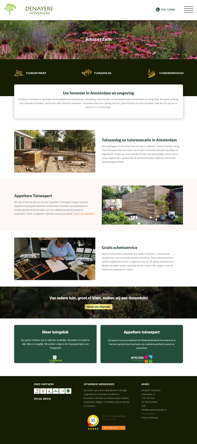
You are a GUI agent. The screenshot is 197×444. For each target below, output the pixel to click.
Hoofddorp (109, 402)
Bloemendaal (114, 398)
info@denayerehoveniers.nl (154, 409)
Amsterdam (102, 394)
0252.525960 (151, 402)
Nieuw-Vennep (122, 402)
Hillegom (99, 402)
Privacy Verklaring (149, 417)
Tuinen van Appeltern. (84, 213)
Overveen (90, 405)
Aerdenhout (113, 394)
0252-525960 (168, 9)
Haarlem (125, 398)
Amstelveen (89, 398)
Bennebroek (101, 398)
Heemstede (89, 402)
